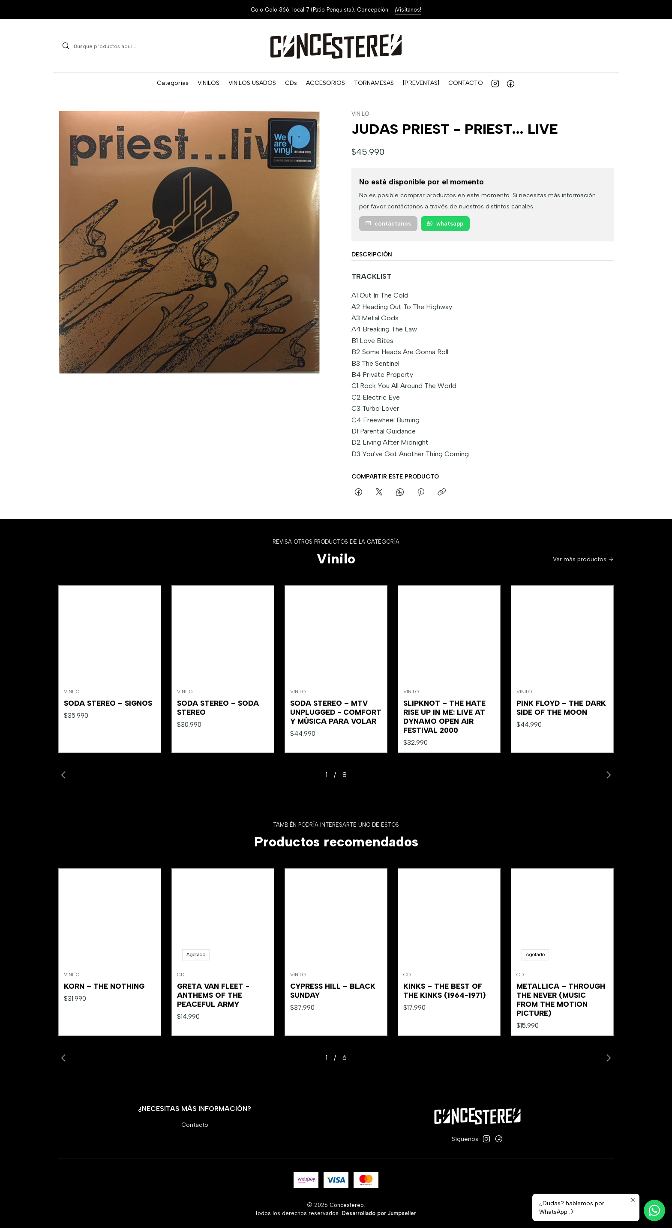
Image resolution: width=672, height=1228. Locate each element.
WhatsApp (445, 223)
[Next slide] (607, 775)
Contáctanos (388, 223)
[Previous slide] (64, 775)
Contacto (194, 1125)
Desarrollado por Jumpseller (379, 1213)
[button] (173, 83)
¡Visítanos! (408, 9)
